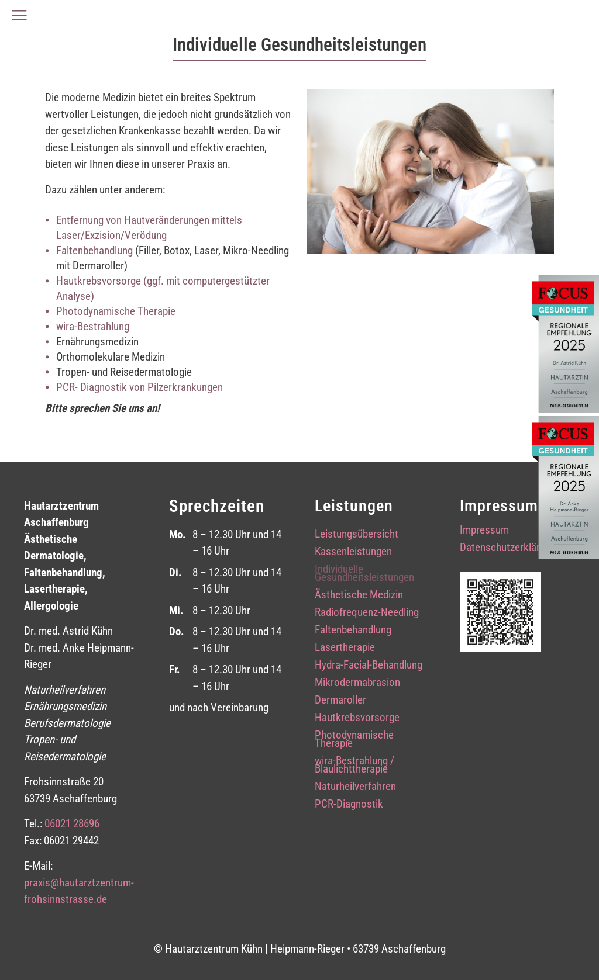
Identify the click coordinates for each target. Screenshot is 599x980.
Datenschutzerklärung (508, 548)
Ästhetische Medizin (359, 596)
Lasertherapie (345, 648)
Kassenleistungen (353, 553)
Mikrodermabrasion (357, 683)
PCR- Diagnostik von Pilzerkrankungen (139, 387)
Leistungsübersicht (356, 535)
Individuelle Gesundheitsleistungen (364, 574)
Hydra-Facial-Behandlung (368, 666)
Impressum (484, 531)
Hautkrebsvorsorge (357, 719)
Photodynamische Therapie (115, 311)
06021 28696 (71, 823)
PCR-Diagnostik (349, 805)
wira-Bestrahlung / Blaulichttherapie (354, 766)
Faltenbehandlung (94, 250)
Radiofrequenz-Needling (367, 613)
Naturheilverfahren (355, 787)
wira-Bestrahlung (92, 326)
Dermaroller (340, 701)
